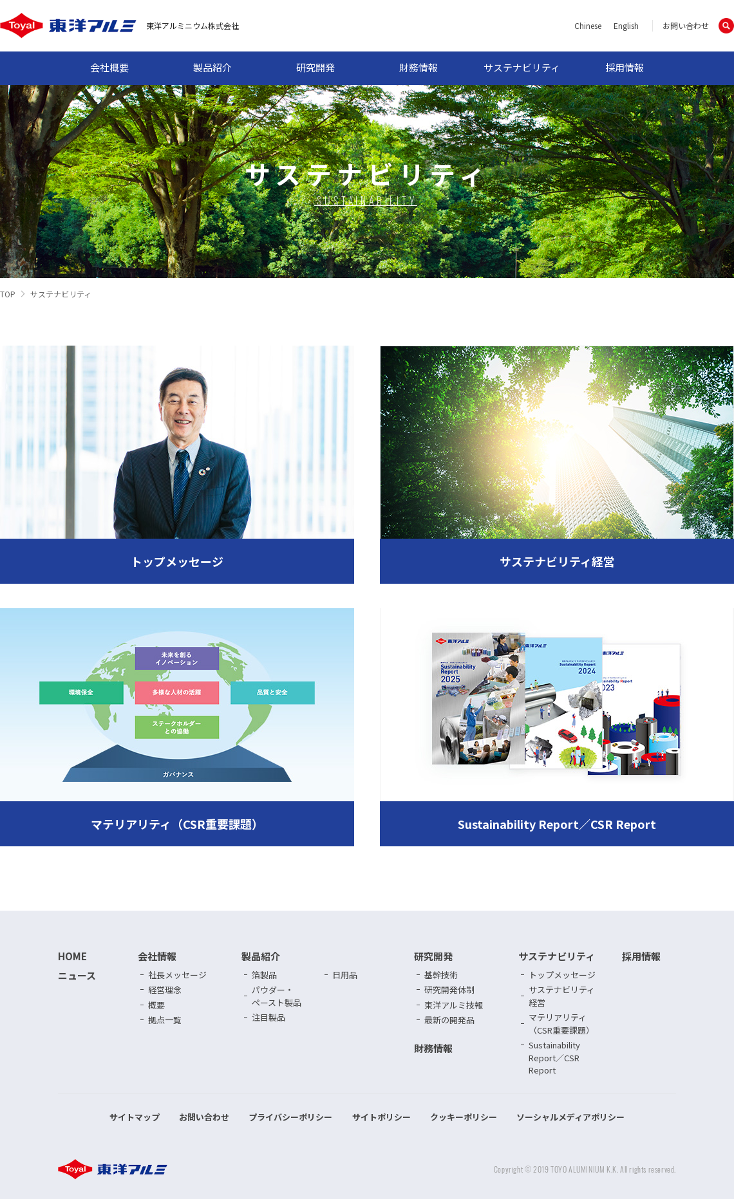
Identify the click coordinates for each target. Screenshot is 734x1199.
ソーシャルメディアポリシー (570, 1117)
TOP (7, 293)
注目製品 (268, 1017)
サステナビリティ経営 (562, 995)
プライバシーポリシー (290, 1117)
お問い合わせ (686, 25)
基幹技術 (441, 975)
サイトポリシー (381, 1117)
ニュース (77, 975)
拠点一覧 (165, 1020)
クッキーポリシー (463, 1117)
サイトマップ (134, 1117)
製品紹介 (212, 67)
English (626, 25)
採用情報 (624, 67)
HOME (72, 956)
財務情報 (418, 67)
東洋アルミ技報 (453, 1005)
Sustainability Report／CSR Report (554, 1057)
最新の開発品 (449, 1020)
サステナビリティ (522, 67)
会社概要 (109, 67)
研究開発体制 (449, 989)
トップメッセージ (562, 975)
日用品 (344, 975)
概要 (156, 1005)
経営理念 (165, 989)
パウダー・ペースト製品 (276, 995)
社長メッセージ (177, 975)
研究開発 (315, 67)
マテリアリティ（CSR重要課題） (561, 1023)
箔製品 (264, 975)
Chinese (587, 25)
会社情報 (157, 956)
